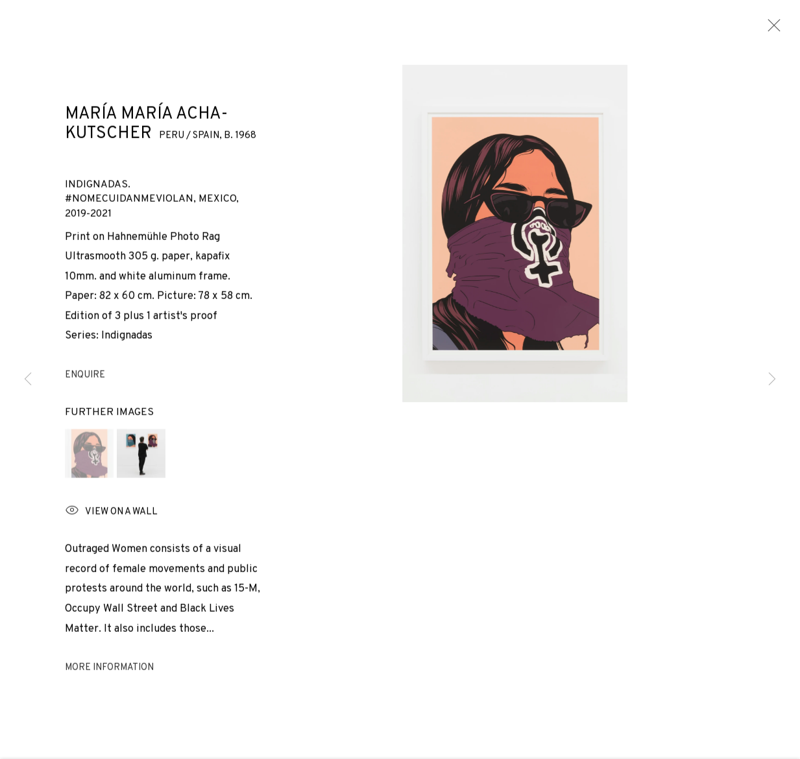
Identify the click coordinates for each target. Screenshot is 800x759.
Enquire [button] (85, 390)
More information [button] (109, 682)
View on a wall (111, 526)
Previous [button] (28, 379)
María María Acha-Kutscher (146, 118)
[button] (89, 468)
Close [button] (771, 29)
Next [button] (772, 379)
